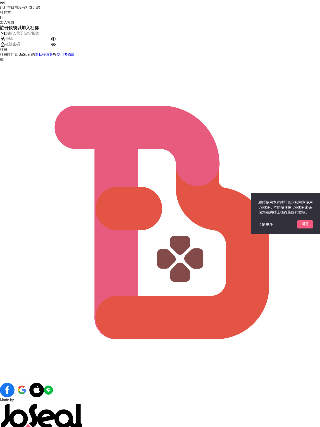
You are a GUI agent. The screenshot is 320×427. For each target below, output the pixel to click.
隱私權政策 (44, 54)
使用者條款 (66, 54)
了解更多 (265, 224)
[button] (53, 39)
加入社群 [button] (7, 22)
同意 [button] (305, 224)
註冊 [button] (3, 49)
